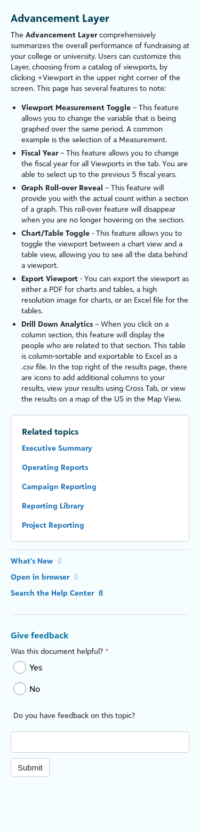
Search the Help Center (58, 592)
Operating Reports (55, 467)
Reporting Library (53, 505)
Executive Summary (57, 447)
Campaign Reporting (59, 486)
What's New (38, 560)
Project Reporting (53, 524)
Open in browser (46, 576)
